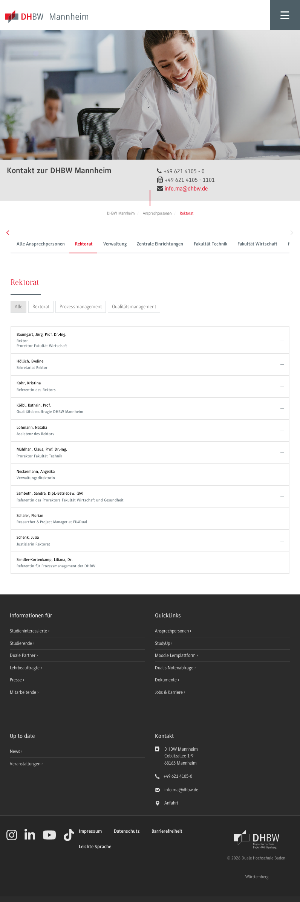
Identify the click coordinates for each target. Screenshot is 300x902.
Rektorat (84, 244)
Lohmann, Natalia (148, 431)
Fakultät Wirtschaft (257, 244)
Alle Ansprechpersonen (41, 244)
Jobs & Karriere (169, 692)
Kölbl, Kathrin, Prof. (148, 408)
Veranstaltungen (25, 763)
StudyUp (163, 643)
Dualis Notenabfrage (174, 667)
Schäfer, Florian (148, 519)
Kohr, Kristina (148, 386)
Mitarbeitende (23, 692)
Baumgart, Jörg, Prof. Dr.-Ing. (148, 340)
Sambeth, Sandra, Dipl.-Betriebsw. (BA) (148, 497)
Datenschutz (126, 831)
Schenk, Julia (148, 541)
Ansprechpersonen (172, 631)
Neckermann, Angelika (148, 475)
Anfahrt (171, 803)
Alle (18, 306)
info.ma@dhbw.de (186, 188)
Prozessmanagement (81, 306)
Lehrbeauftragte (25, 667)
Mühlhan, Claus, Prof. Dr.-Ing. (148, 453)
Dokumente (166, 680)
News (15, 751)
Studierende (21, 643)
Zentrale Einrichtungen (160, 244)
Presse (16, 680)
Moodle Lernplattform (176, 655)
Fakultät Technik (210, 244)
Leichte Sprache (95, 846)
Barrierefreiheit (167, 831)
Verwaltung (115, 244)
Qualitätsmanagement (134, 306)
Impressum (90, 831)
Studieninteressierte (29, 631)
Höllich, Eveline (148, 364)
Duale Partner (23, 655)
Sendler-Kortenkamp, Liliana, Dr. (148, 563)
